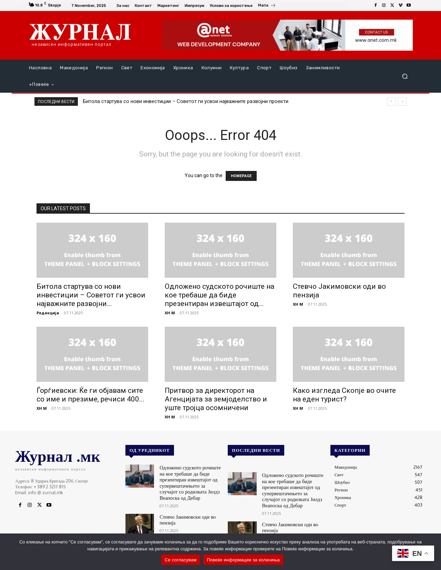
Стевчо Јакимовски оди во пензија (184, 514)
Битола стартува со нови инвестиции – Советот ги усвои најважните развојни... (91, 295)
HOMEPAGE (241, 176)
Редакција (48, 312)
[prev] (391, 101)
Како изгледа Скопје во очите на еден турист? (344, 394)
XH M (170, 312)
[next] (402, 101)
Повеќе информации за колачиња (243, 559)
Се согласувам (181, 559)
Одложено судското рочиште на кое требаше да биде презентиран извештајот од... (219, 295)
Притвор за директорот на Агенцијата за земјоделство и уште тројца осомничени (216, 399)
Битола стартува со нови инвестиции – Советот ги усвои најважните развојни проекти (185, 101)
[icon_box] (267, 6)
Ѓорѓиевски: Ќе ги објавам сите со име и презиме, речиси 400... (90, 394)
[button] (405, 76)
